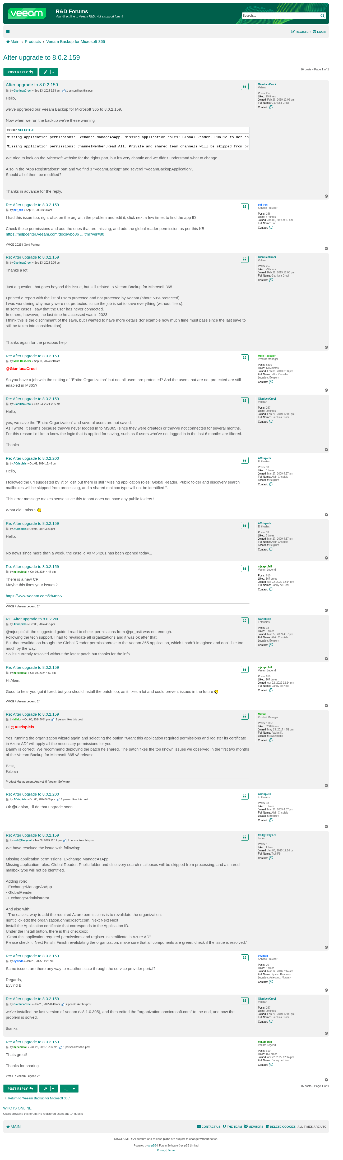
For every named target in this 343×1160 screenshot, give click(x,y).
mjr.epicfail (265, 566)
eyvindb (263, 955)
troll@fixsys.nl (267, 835)
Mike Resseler (267, 355)
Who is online (17, 1108)
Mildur (262, 714)
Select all (28, 130)
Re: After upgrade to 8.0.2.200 (32, 458)
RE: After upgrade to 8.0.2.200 (32, 619)
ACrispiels (264, 458)
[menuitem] (319, 32)
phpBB (152, 1145)
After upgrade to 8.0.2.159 (41, 57)
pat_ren (262, 204)
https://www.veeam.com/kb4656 (34, 596)
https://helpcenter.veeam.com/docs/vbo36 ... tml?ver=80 (55, 234)
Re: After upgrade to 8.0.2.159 (32, 204)
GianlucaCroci (267, 84)
